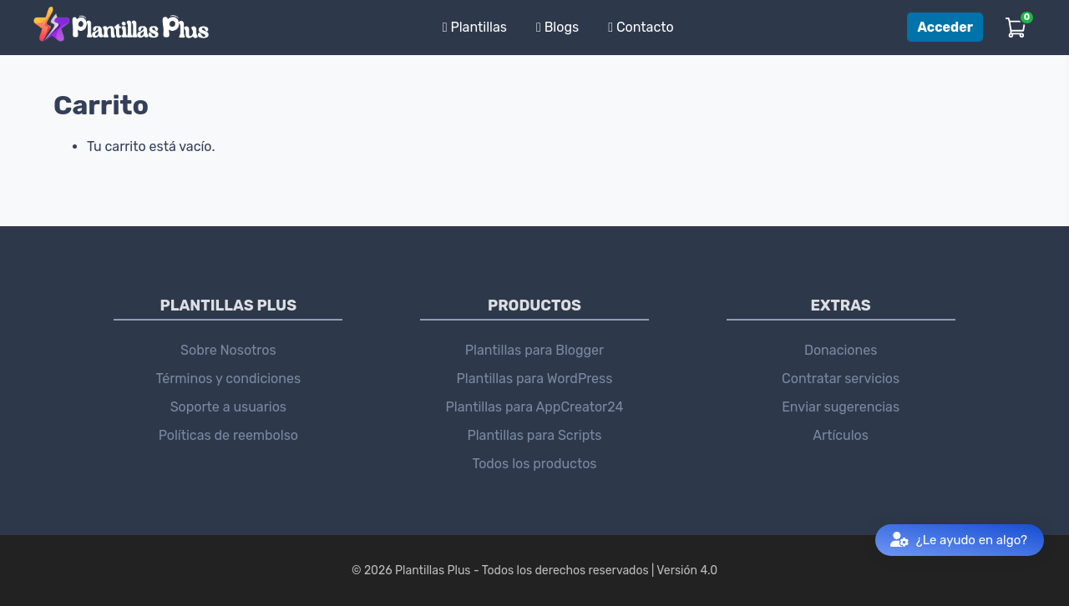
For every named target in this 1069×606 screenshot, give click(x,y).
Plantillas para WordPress (535, 378)
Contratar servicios (840, 378)
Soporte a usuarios (228, 407)
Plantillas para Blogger (534, 350)
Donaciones (840, 350)
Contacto (641, 27)
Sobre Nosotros (228, 350)
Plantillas (475, 27)
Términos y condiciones (228, 378)
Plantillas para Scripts (534, 435)
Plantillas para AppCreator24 (535, 407)
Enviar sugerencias (840, 407)
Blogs (557, 27)
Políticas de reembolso (228, 435)
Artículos (841, 435)
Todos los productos (534, 464)
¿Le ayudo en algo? (958, 540)
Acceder (945, 27)
